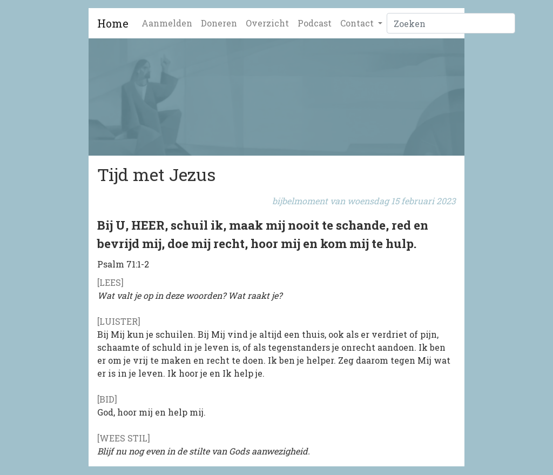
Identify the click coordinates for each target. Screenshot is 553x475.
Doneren (219, 23)
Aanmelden (166, 23)
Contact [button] (358, 23)
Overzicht (267, 23)
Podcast (315, 23)
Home (113, 23)
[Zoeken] (451, 23)
